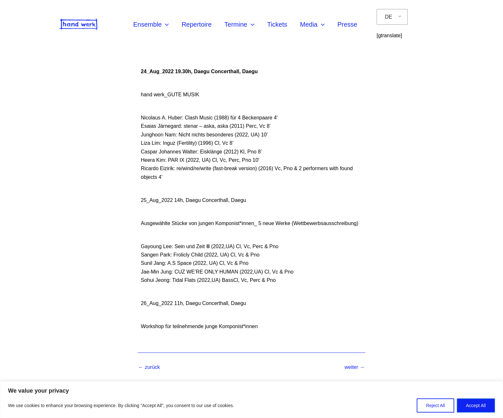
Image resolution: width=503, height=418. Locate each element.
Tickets (277, 24)
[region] (251, 399)
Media (312, 24)
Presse (347, 24)
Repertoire (196, 24)
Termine (239, 24)
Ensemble (151, 24)
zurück (149, 367)
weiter (355, 367)
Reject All (435, 405)
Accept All (476, 405)
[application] (165, 24)
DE (388, 17)
